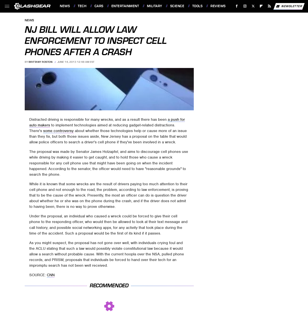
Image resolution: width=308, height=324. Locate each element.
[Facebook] (237, 6)
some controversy (58, 130)
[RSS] (269, 6)
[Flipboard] (261, 6)
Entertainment (125, 6)
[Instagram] (245, 6)
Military (154, 6)
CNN (51, 275)
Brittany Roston (41, 61)
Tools (197, 6)
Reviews (218, 6)
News (65, 6)
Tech (82, 6)
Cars (99, 6)
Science (177, 6)
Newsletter (289, 6)
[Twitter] (253, 6)
